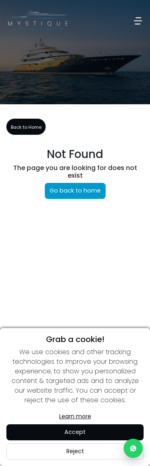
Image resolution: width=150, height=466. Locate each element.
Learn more (75, 416)
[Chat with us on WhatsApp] (133, 448)
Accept (75, 432)
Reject (75, 451)
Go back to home (75, 190)
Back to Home (26, 127)
